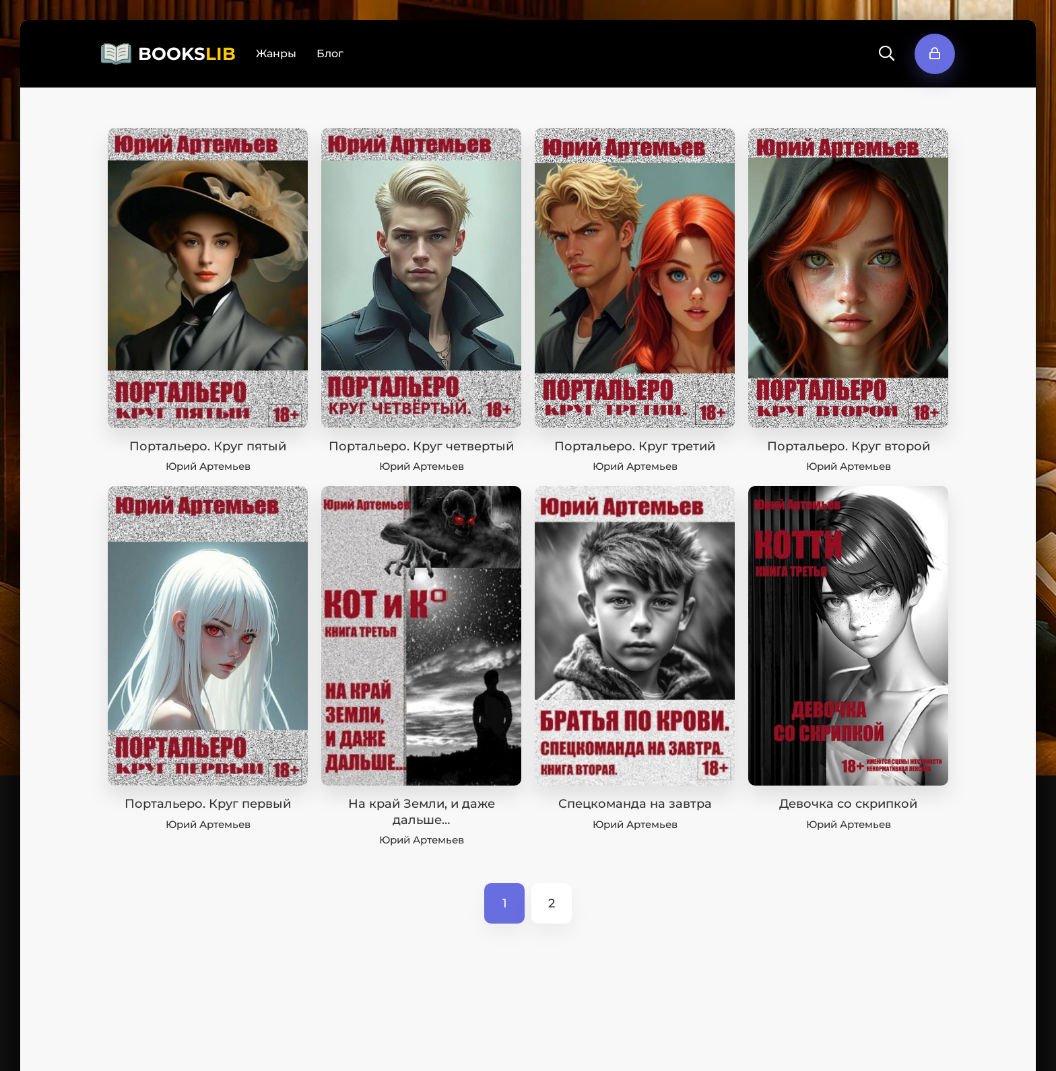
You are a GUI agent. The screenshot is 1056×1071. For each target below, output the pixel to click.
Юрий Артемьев (208, 466)
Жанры (276, 53)
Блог (330, 53)
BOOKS (187, 54)
